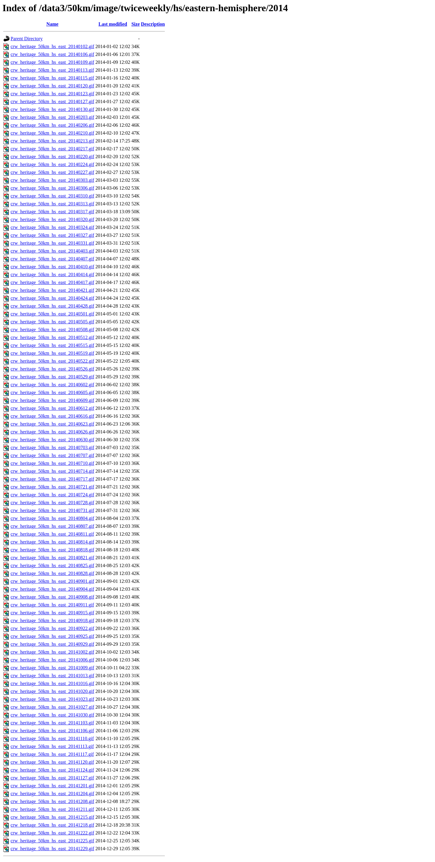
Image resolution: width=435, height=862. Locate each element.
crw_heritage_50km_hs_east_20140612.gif (52, 408)
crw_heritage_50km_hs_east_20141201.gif (52, 785)
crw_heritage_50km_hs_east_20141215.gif (52, 817)
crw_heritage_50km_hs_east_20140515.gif (52, 345)
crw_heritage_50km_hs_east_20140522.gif (52, 361)
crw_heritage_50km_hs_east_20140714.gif (52, 471)
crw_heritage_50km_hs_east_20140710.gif (52, 463)
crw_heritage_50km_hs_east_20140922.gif (52, 628)
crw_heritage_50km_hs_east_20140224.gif (52, 164)
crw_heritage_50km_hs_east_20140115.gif (52, 77)
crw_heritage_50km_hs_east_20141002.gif (52, 652)
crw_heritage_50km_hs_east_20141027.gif (52, 707)
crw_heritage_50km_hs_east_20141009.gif (52, 667)
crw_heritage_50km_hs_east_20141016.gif (52, 683)
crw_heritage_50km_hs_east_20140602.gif (52, 384)
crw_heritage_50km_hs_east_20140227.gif (52, 172)
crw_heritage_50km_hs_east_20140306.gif (52, 188)
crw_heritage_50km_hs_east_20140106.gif (52, 54)
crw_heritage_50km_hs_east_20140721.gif (52, 486)
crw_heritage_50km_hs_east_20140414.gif (52, 274)
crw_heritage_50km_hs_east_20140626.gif (52, 431)
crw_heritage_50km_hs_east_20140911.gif (52, 604)
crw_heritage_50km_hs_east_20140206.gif (52, 125)
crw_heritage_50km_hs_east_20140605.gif (52, 392)
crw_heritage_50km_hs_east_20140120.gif (52, 85)
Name (52, 24)
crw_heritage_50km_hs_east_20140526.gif (52, 368)
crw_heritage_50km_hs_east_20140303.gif (52, 180)
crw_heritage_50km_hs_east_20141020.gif (52, 691)
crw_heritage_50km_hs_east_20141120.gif (52, 762)
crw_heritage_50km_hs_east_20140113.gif (52, 70)
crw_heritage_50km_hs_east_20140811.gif (52, 534)
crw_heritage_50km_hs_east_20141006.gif (52, 659)
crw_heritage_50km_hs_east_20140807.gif (52, 526)
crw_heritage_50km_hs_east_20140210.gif (52, 133)
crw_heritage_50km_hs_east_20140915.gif (52, 612)
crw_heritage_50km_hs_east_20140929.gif (52, 644)
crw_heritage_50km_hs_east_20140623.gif (52, 423)
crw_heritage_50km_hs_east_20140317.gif (52, 211)
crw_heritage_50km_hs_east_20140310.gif (52, 195)
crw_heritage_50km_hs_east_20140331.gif (52, 243)
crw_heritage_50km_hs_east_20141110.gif (52, 738)
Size (135, 24)
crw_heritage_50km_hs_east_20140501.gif (52, 313)
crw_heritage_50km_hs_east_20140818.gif (52, 549)
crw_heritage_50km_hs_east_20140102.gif (52, 46)
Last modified (112, 24)
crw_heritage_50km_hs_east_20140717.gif (52, 479)
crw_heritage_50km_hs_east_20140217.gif (52, 148)
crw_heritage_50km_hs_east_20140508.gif (52, 329)
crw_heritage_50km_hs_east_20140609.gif (52, 400)
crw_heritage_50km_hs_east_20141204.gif (52, 793)
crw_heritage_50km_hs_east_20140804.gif (52, 518)
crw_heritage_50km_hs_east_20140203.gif (52, 117)
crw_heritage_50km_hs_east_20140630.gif (52, 439)
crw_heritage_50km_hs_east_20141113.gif (52, 746)
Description (153, 24)
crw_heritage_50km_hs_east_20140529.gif (52, 376)
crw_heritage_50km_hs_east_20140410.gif (52, 266)
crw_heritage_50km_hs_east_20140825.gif (52, 565)
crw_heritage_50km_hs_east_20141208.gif (52, 801)
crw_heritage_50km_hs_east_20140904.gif (52, 589)
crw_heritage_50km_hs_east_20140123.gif (52, 93)
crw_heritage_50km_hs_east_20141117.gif (52, 754)
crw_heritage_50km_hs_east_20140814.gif (52, 541)
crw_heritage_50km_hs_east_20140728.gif (52, 502)
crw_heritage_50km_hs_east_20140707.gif (52, 455)
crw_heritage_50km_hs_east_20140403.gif (52, 250)
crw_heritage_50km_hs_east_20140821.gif (52, 557)
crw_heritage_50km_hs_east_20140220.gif (52, 156)
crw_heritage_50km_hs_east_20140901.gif (52, 581)
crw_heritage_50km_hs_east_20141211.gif (52, 809)
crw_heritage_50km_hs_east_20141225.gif (52, 840)
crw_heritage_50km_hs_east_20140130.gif (52, 109)
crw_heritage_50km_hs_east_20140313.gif (52, 203)
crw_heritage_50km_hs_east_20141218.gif (52, 825)
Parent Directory (27, 38)
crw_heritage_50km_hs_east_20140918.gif (52, 620)
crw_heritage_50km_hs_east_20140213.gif (52, 140)
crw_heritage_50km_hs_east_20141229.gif (52, 848)
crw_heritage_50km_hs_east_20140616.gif (52, 416)
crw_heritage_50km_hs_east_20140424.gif (52, 298)
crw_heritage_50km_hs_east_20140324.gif (52, 227)
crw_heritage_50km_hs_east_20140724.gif (52, 494)
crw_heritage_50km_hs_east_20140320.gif (52, 219)
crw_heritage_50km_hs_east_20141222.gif (52, 832)
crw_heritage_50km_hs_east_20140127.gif (52, 101)
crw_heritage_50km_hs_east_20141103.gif (52, 722)
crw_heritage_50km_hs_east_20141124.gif (52, 769)
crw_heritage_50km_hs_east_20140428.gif (52, 306)
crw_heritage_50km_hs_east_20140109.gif (52, 62)
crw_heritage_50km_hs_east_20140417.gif (52, 282)
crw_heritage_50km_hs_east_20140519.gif (52, 353)
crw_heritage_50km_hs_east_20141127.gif (52, 777)
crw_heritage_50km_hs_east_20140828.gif (52, 573)
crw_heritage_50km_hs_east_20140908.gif (52, 596)
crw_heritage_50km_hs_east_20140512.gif (52, 337)
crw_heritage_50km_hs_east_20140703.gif (52, 447)
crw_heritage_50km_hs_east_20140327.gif (52, 235)
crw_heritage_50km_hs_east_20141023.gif (52, 699)
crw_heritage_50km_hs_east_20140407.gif (52, 258)
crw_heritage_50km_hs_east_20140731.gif (52, 510)
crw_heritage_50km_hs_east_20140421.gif (52, 290)
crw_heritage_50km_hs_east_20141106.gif (52, 730)
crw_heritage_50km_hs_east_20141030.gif (52, 714)
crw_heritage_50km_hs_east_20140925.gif (52, 636)
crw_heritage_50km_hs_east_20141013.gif (52, 675)
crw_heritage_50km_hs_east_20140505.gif (52, 321)
